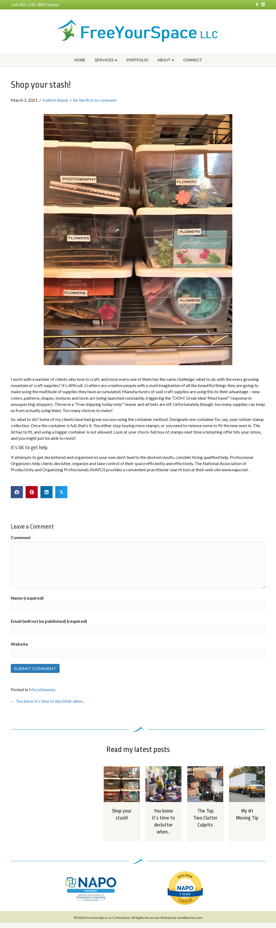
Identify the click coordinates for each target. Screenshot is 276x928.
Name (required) (27, 597)
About (163, 60)
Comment (21, 537)
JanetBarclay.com (189, 918)
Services (104, 60)
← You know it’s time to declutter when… (48, 701)
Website (19, 643)
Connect (192, 60)
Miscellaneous (42, 689)
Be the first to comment (95, 100)
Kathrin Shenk (55, 100)
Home (79, 60)
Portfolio (137, 60)
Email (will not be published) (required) (49, 621)
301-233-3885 (32, 4)
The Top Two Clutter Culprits (205, 818)
